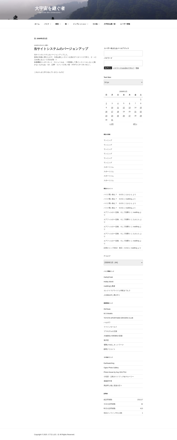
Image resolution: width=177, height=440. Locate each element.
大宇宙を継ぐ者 (50, 8)
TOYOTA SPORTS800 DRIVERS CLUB (118, 318)
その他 (96, 24)
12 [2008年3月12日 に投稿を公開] (124, 108)
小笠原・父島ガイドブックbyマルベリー (119, 377)
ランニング (108, 140)
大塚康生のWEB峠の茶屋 (113, 336)
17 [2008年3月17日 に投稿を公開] (112, 112)
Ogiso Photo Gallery (111, 368)
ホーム (37, 24)
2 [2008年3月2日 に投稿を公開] (106, 103)
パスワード (108, 58)
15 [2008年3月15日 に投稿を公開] (141, 108)
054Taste (107, 309)
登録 (137, 68)
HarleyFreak (108, 277)
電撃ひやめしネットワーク (114, 345)
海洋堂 (106, 340)
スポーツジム (109, 167)
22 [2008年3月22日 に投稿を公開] (141, 112)
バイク (47, 24)
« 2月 (111, 124)
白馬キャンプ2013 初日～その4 (116, 248)
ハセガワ (107, 322)
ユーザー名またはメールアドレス (116, 48)
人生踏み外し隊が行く (112, 295)
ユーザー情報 (125, 24)
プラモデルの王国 (110, 331)
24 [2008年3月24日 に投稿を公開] (112, 116)
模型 (58, 24)
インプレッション (80, 24)
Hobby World (108, 282)
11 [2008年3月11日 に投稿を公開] (118, 108)
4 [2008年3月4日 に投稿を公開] (117, 103)
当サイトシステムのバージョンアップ (61, 49)
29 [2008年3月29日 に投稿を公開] (141, 116)
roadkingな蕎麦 (109, 286)
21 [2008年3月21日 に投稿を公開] (135, 112)
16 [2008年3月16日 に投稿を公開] (106, 112)
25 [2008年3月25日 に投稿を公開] (118, 116)
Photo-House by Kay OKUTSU (115, 372)
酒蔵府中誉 (108, 381)
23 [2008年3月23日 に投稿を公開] (106, 116)
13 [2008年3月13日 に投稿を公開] (130, 108)
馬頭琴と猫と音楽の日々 (113, 385)
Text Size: (107, 77)
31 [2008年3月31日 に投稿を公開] (112, 120)
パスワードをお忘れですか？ (124, 68)
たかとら (129, 194)
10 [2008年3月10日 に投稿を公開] (112, 108)
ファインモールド (110, 327)
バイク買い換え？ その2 (113, 194)
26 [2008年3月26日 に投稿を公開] (124, 116)
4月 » (135, 124)
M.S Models (108, 313)
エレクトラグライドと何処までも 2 (117, 290)
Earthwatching (109, 363)
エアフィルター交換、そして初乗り (117, 212)
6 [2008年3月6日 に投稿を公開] (129, 103)
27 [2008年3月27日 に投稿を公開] (130, 116)
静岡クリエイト (109, 349)
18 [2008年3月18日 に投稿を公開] (118, 112)
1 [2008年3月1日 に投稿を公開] (140, 99)
